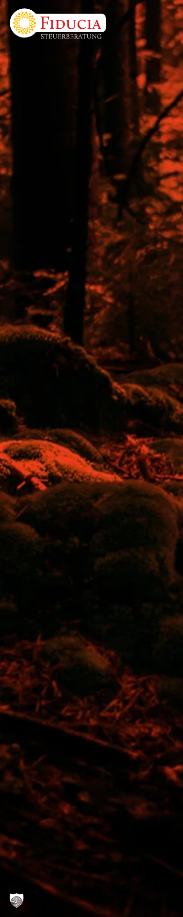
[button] (16, 900)
